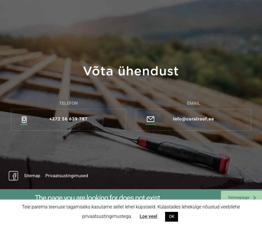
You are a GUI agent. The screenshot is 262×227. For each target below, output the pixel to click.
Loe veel (148, 216)
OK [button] (171, 216)
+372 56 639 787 (68, 119)
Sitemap (32, 175)
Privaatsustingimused (66, 175)
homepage (242, 197)
